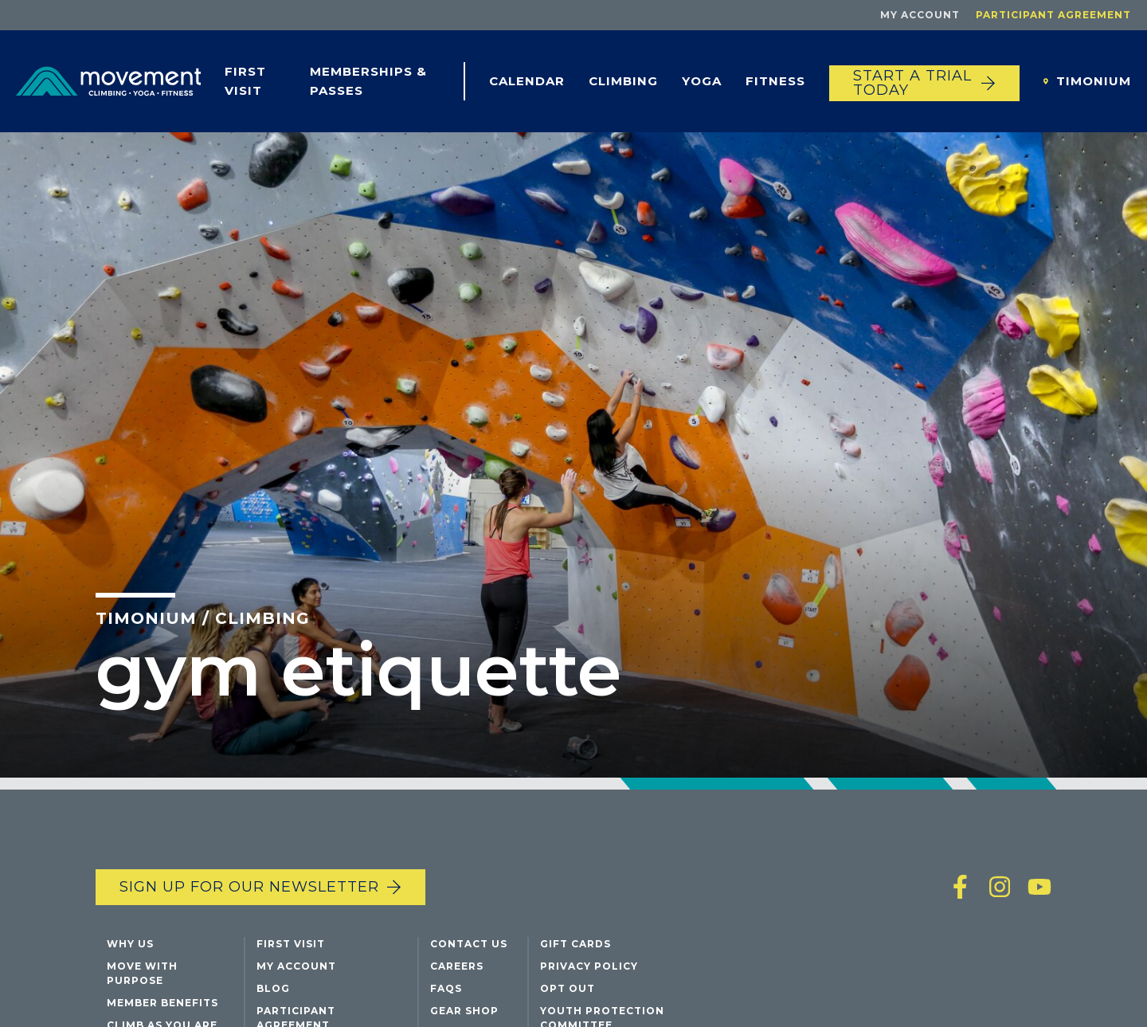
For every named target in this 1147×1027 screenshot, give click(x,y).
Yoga (702, 80)
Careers (456, 966)
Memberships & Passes (368, 81)
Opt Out (567, 988)
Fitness (775, 80)
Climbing (623, 80)
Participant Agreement (1053, 15)
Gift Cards (575, 944)
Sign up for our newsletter (249, 887)
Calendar (527, 80)
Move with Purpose (142, 973)
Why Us (130, 944)
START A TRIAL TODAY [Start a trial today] (912, 83)
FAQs (446, 988)
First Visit (245, 81)
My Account (920, 15)
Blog (273, 988)
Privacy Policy (589, 966)
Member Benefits (162, 1003)
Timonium (1093, 80)
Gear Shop (464, 1011)
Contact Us (468, 944)
